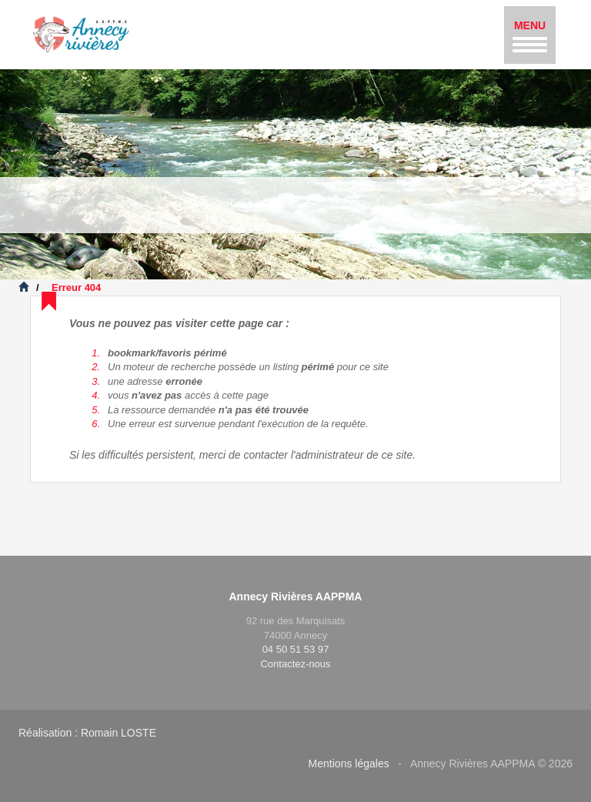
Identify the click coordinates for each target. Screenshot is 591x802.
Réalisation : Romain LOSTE (87, 733)
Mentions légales (349, 763)
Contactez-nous (295, 664)
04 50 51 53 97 (295, 649)
